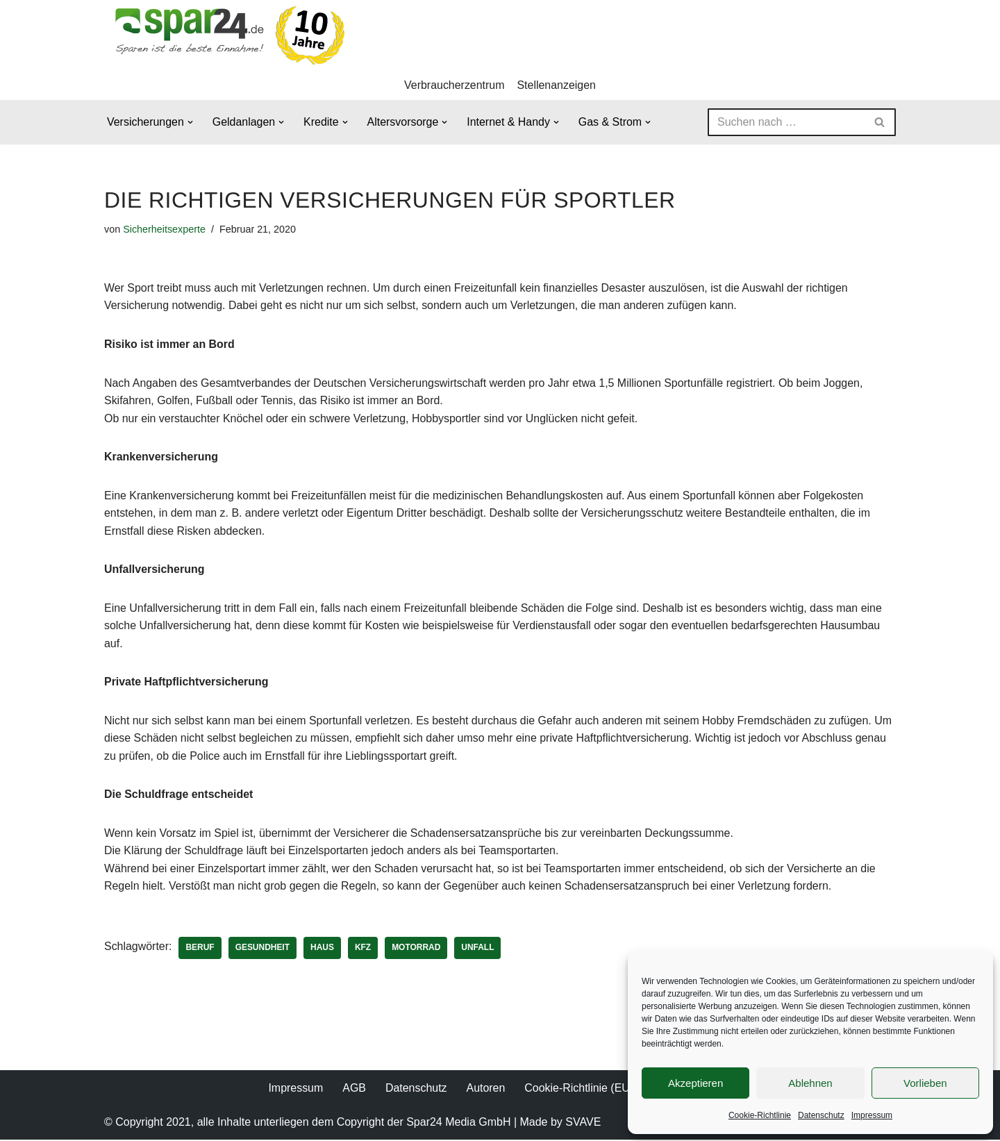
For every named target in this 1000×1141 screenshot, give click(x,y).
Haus (323, 949)
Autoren (485, 1089)
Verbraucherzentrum (454, 85)
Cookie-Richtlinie (759, 1115)
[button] (190, 122)
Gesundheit (262, 949)
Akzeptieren (695, 1083)
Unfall (478, 949)
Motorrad (416, 949)
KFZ (364, 949)
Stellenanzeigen (557, 85)
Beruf (200, 949)
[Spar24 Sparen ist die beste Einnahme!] (225, 35)
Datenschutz (821, 1115)
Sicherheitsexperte (164, 229)
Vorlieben (925, 1083)
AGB (354, 1089)
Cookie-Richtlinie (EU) (578, 1089)
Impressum (871, 1115)
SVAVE (583, 1123)
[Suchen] (786, 122)
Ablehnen (810, 1083)
